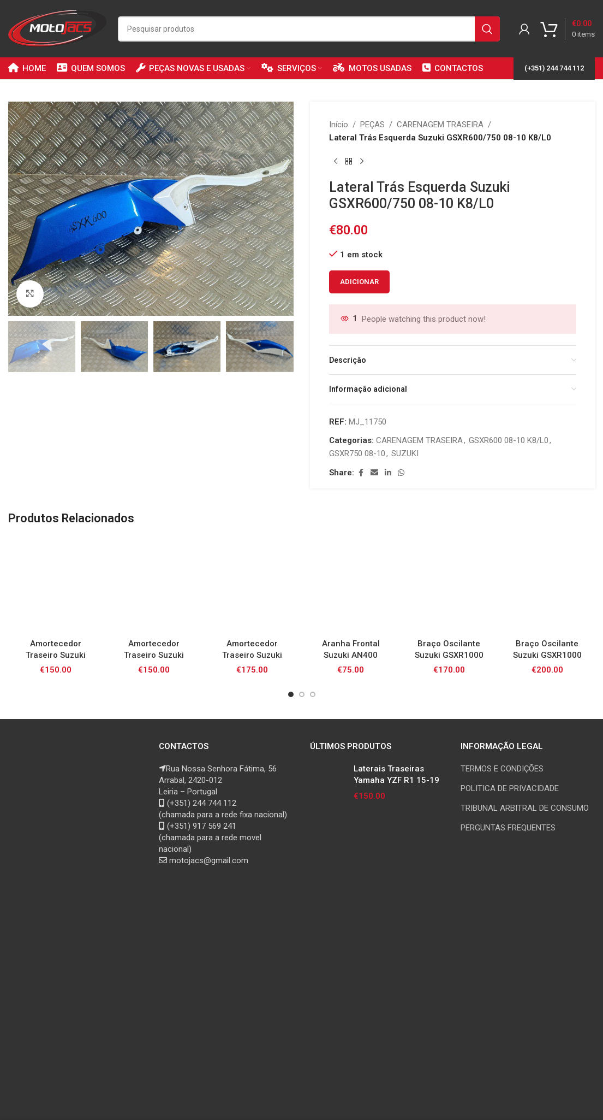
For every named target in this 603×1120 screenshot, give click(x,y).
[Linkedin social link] (388, 472)
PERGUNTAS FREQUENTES (508, 828)
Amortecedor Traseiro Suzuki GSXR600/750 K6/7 (252, 655)
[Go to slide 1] (291, 694)
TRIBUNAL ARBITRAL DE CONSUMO (525, 808)
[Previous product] (335, 161)
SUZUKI (405, 453)
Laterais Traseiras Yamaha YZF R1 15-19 (396, 774)
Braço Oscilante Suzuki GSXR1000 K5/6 (547, 655)
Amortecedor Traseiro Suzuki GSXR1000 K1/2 (55, 655)
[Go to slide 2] (302, 694)
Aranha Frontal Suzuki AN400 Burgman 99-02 (350, 655)
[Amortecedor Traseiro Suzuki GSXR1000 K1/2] (55, 585)
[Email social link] (374, 472)
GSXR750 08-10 (357, 453)
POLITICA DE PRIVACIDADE (510, 788)
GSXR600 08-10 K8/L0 (508, 440)
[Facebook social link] (360, 472)
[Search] (309, 29)
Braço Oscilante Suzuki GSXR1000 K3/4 (449, 655)
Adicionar (359, 282)
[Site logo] (57, 28)
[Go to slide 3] (312, 694)
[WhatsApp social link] (401, 472)
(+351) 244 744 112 (554, 68)
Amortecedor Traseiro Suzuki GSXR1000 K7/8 (153, 655)
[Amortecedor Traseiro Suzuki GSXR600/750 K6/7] (252, 585)
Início (338, 124)
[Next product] (361, 161)
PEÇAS (372, 124)
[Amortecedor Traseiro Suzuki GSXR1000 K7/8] (153, 585)
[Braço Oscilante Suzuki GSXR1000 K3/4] (449, 585)
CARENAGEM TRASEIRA (440, 124)
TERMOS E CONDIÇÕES (502, 769)
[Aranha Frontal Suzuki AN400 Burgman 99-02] (350, 585)
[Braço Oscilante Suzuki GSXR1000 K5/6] (547, 585)
